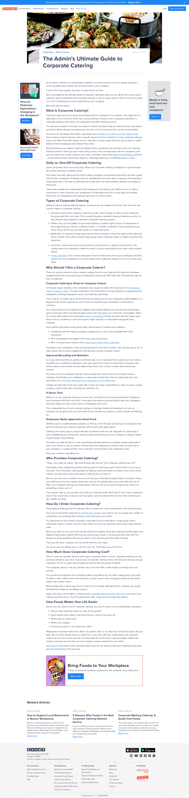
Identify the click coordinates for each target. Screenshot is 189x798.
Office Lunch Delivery (62, 789)
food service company (91, 513)
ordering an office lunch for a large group (118, 134)
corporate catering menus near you (107, 593)
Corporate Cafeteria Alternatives (66, 786)
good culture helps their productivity (102, 342)
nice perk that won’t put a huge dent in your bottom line (89, 380)
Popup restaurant (59, 255)
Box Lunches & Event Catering (65, 783)
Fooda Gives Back (116, 783)
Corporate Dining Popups (63, 776)
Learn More (26, 155)
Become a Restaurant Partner (92, 775)
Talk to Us (155, 116)
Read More (26, 121)
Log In (165, 8)
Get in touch (52, 645)
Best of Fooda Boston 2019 (125, 154)
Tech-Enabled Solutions (63, 773)
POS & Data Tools (88, 779)
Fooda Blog (48, 52)
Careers (112, 786)
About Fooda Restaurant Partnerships (91, 771)
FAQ (28, 779)
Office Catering (62, 52)
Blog (72, 8)
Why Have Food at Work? (63, 769)
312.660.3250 (103, 795)
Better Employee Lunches (36, 769)
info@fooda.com (87, 795)
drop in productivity (94, 316)
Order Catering (81, 8)
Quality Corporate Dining (36, 773)
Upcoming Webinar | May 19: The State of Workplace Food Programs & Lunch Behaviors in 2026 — (93, 2)
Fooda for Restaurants (90, 782)
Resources (113, 769)
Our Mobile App (33, 776)
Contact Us (113, 776)
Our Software (114, 779)
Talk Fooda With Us (177, 8)
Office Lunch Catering (62, 779)
